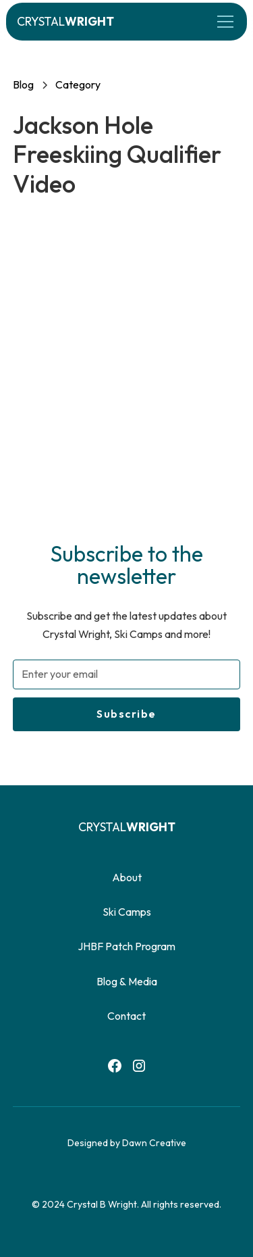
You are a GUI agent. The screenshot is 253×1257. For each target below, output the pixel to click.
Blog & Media (126, 981)
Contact (126, 1015)
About (127, 877)
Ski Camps (127, 911)
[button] (222, 21)
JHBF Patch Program (126, 946)
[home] (65, 21)
